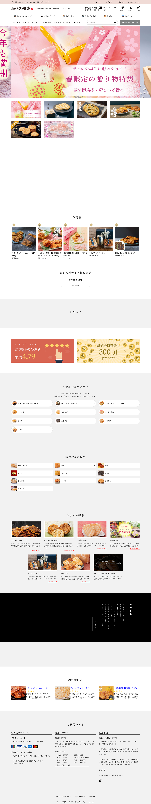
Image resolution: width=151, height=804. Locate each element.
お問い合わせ (135, 2)
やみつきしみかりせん (23, 16)
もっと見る (75, 285)
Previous (17, 62)
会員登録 (109, 2)
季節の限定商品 (89, 16)
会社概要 (92, 796)
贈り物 (108, 16)
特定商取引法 (80, 796)
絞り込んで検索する (130, 22)
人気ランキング (47, 16)
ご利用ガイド (121, 2)
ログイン (99, 2)
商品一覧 (67, 16)
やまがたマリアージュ (62, 22)
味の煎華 (77, 22)
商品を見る (65, 190)
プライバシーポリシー (63, 796)
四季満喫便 (47, 22)
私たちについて (129, 16)
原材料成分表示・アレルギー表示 (111, 775)
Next (134, 62)
